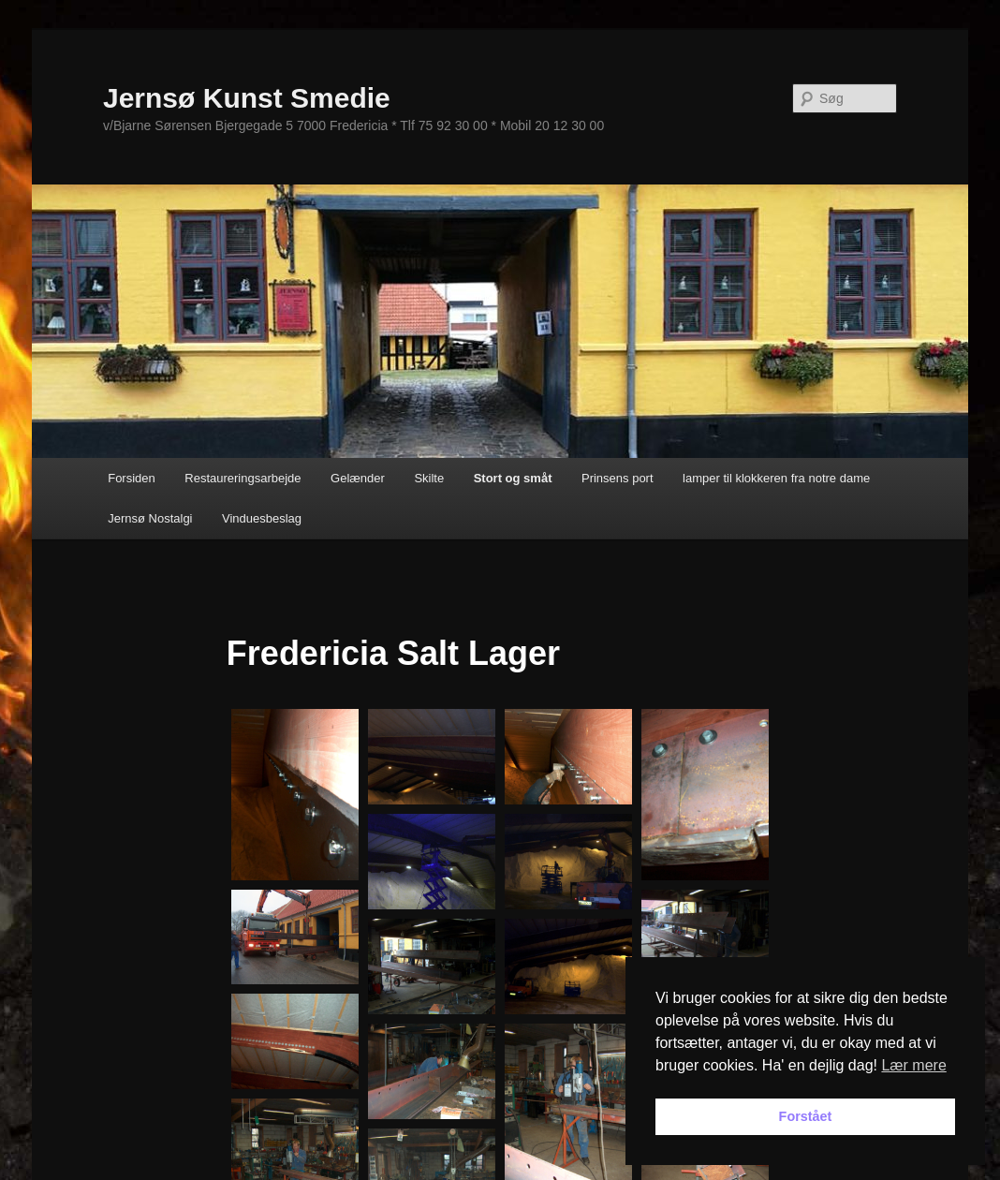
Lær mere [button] (913, 1065)
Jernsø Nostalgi (150, 518)
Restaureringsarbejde (242, 478)
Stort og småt (513, 478)
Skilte (429, 478)
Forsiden (131, 478)
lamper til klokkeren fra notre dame (776, 478)
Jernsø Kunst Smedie (246, 97)
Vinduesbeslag (261, 518)
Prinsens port (617, 478)
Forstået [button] (805, 1116)
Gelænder (358, 478)
